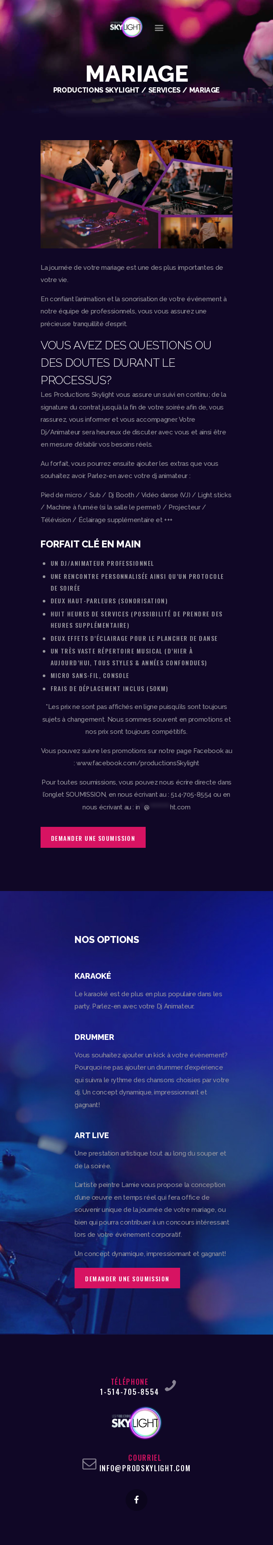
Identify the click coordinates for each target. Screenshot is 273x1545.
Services (164, 90)
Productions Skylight (96, 90)
